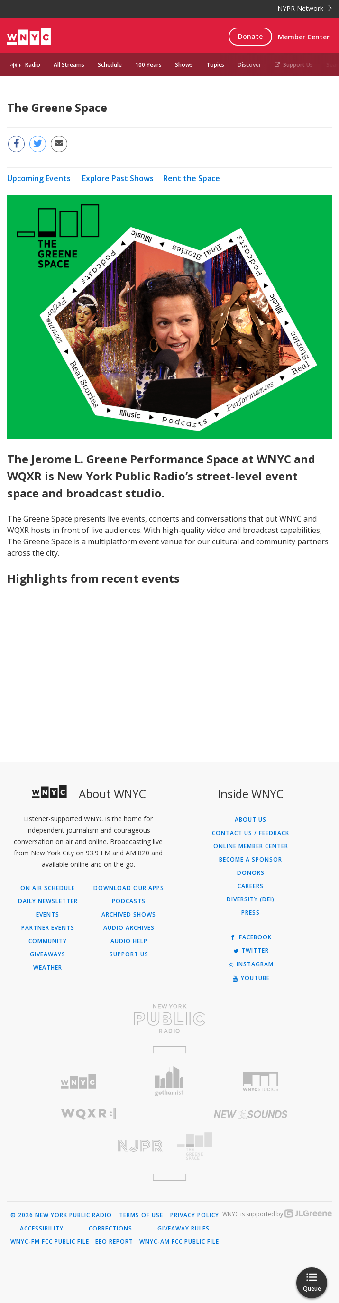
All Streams (69, 65)
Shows (184, 65)
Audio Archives (129, 928)
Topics (215, 65)
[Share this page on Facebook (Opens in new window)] (16, 144)
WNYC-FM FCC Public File (49, 1242)
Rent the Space (191, 178)
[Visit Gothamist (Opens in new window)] (169, 1081)
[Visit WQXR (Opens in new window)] (88, 1114)
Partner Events (47, 928)
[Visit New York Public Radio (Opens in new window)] (169, 1018)
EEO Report (114, 1242)
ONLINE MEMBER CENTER (250, 846)
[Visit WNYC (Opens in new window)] (78, 1081)
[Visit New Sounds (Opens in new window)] (251, 1114)
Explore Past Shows (118, 178)
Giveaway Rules (183, 1228)
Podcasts (129, 901)
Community (47, 941)
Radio (32, 65)
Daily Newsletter (48, 901)
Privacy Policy (194, 1215)
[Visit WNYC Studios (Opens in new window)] (260, 1081)
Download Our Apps (128, 888)
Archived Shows (128, 915)
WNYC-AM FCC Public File (179, 1242)
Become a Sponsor (250, 860)
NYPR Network (304, 8)
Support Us (294, 65)
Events (47, 915)
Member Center (304, 36)
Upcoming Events (39, 178)
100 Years (148, 65)
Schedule (110, 65)
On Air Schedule (47, 888)
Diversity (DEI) (251, 899)
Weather (47, 968)
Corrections (110, 1228)
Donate (250, 36)
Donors (251, 873)
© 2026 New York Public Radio (61, 1215)
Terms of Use (141, 1215)
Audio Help (128, 941)
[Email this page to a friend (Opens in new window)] (59, 144)
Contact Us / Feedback (250, 833)
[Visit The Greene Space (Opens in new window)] (251, 1146)
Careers (251, 886)
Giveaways (47, 954)
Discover (249, 65)
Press (250, 913)
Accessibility (42, 1228)
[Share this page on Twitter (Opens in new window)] (37, 144)
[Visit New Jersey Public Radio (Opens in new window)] (88, 1146)
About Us (250, 820)
